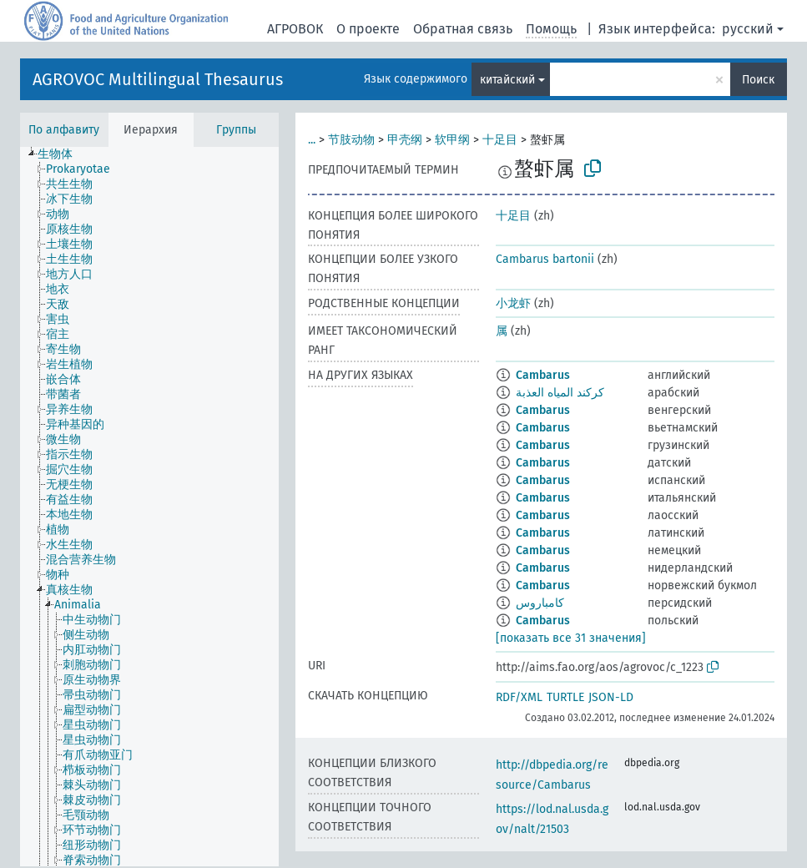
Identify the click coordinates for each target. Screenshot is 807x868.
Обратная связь (462, 29)
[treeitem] (62, 154)
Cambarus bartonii (545, 259)
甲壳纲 (404, 140)
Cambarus (543, 375)
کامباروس (540, 603)
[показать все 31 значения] (571, 638)
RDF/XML (519, 697)
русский (748, 29)
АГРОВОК (295, 29)
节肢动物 (351, 140)
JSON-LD (610, 697)
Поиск (758, 80)
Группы (236, 130)
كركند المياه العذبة (560, 393)
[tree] (149, 506)
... (311, 140)
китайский (507, 80)
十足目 (499, 140)
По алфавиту (63, 130)
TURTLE (565, 697)
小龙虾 (513, 303)
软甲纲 (452, 140)
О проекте (368, 29)
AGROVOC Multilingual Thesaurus (158, 79)
